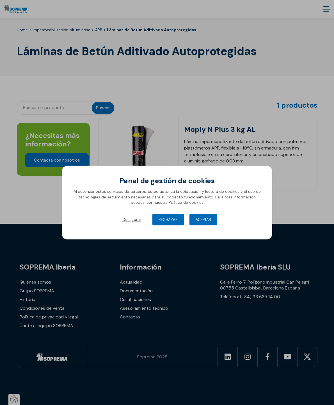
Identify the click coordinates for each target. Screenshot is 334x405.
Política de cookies (186, 202)
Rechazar (168, 219)
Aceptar (203, 219)
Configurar (131, 219)
